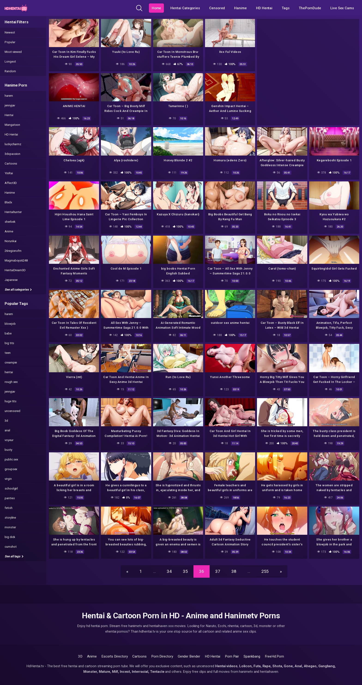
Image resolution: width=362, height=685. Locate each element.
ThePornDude (310, 8)
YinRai (9, 173)
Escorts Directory (114, 656)
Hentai (9, 115)
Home (156, 8)
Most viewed (13, 52)
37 (217, 571)
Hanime (240, 8)
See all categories (18, 289)
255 (265, 571)
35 (185, 571)
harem (9, 95)
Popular (10, 42)
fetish (8, 508)
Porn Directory (162, 656)
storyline (10, 517)
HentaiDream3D (15, 270)
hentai (9, 372)
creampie (11, 362)
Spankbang (252, 656)
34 (169, 571)
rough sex (11, 382)
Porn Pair (232, 656)
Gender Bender (189, 656)
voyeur (9, 440)
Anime (9, 231)
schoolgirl (11, 488)
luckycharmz (13, 144)
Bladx (8, 202)
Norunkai (10, 241)
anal (7, 430)
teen (8, 353)
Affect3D (11, 183)
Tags (286, 8)
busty (8, 449)
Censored (217, 8)
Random (10, 71)
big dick (10, 537)
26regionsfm (13, 250)
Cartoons (11, 163)
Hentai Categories (185, 8)
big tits (9, 343)
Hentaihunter (13, 212)
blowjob (10, 323)
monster (10, 527)
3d (6, 420)
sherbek (10, 221)
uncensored (12, 411)
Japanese (11, 280)
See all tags (14, 556)
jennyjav (10, 105)
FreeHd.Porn (274, 656)
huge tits (10, 401)
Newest (10, 32)
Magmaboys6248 (16, 260)
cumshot (10, 546)
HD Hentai (264, 8)
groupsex (11, 469)
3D (80, 656)
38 (233, 571)
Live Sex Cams (342, 8)
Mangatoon (12, 124)
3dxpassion (12, 154)
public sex (11, 459)
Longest (10, 61)
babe (8, 333)
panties (10, 498)
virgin (8, 479)
